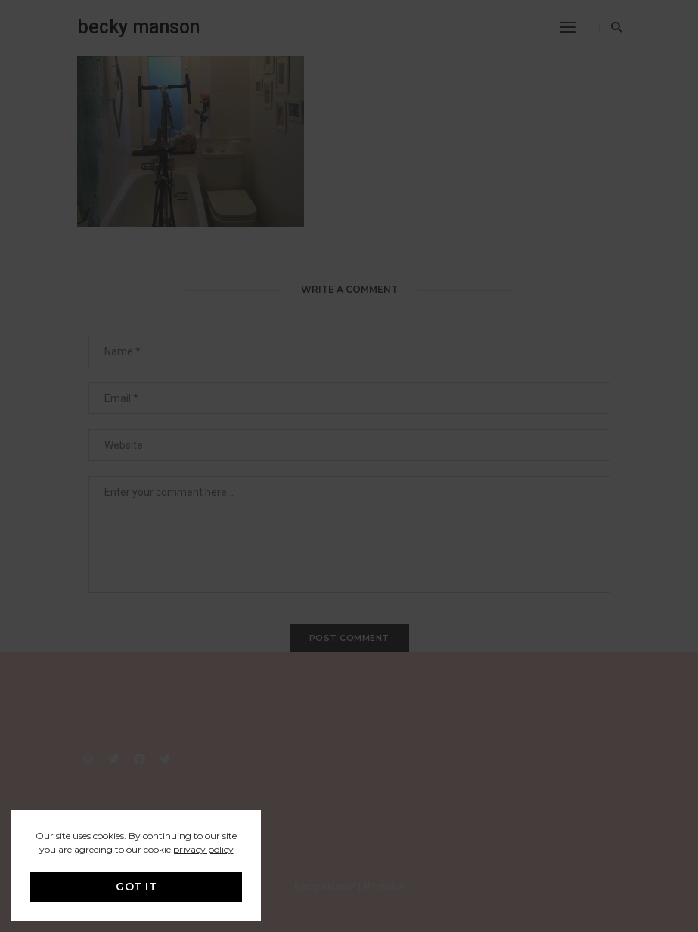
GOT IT (136, 886)
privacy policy (203, 849)
